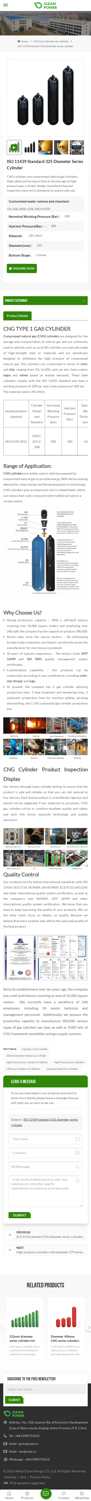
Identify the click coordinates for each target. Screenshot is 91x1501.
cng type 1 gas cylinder (35, 1049)
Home (22, 41)
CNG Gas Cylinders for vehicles (51, 41)
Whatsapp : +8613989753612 (29, 1459)
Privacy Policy (40, 1477)
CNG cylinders (13, 473)
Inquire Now (22, 268)
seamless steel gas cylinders (62, 1068)
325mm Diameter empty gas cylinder (26, 1055)
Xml (23, 1477)
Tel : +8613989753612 (24, 1436)
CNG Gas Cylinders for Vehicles (23, 1068)
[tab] (17, 315)
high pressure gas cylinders (69, 1062)
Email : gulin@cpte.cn (23, 1444)
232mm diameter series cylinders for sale (22, 1339)
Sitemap (10, 1477)
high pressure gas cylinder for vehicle (27, 1062)
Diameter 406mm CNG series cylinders (65, 1338)
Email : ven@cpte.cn (22, 1451)
